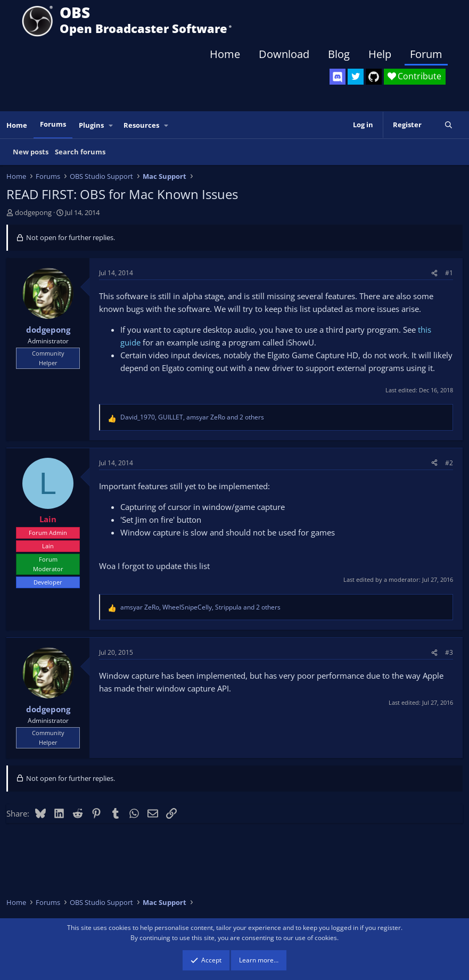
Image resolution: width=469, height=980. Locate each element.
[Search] (448, 125)
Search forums (80, 152)
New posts (30, 152)
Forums (53, 124)
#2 (449, 462)
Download (284, 54)
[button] (111, 125)
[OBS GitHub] (374, 77)
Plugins (91, 125)
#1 (449, 272)
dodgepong (33, 212)
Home (225, 54)
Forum (426, 54)
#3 (449, 652)
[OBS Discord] (337, 77)
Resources (141, 125)
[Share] (434, 272)
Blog (339, 54)
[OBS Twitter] (356, 77)
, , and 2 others (192, 417)
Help (379, 54)
